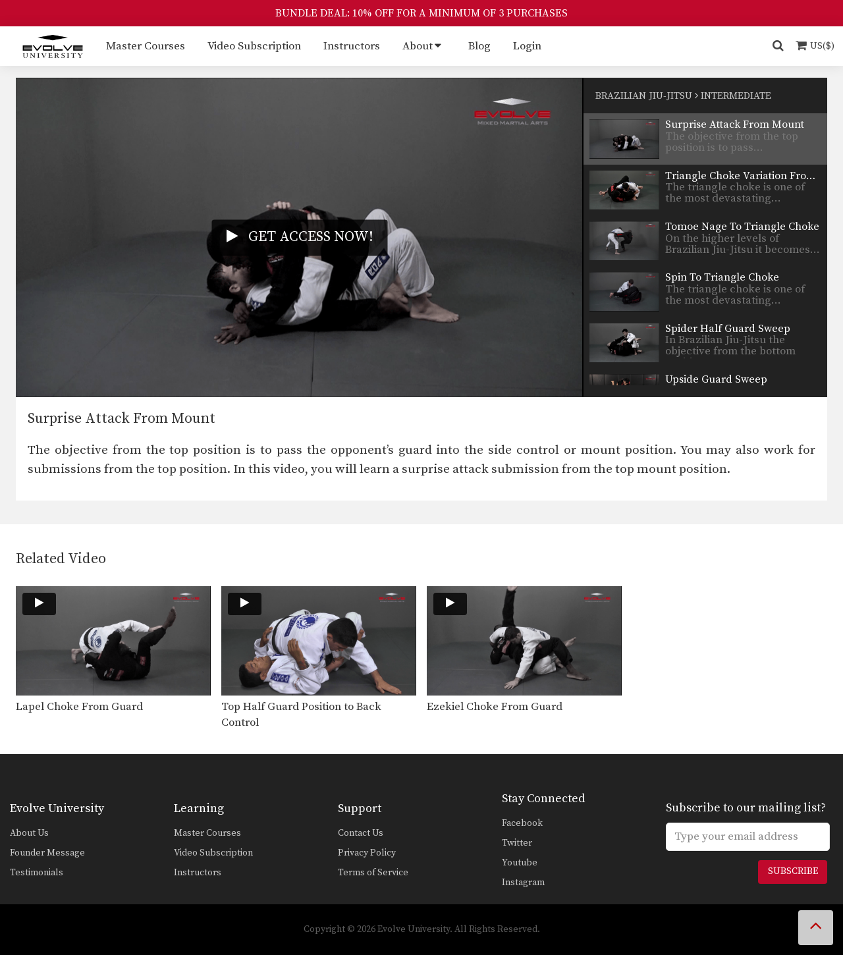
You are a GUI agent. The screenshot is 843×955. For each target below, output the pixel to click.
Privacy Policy (367, 853)
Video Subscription (254, 46)
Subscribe (793, 871)
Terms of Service (373, 873)
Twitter (517, 843)
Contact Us (360, 833)
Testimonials (36, 873)
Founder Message (47, 853)
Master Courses (145, 46)
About (417, 46)
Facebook (522, 823)
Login (527, 46)
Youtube (519, 863)
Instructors (351, 46)
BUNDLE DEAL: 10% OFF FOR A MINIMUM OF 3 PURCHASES (421, 13)
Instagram (523, 882)
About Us (29, 833)
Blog (479, 46)
